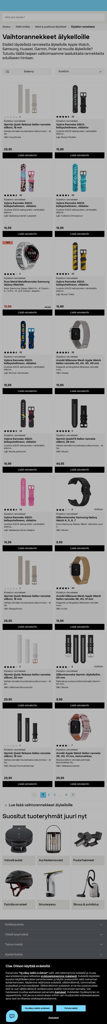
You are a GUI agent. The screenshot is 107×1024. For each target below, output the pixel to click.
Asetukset (60, 992)
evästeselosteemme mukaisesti (59, 976)
